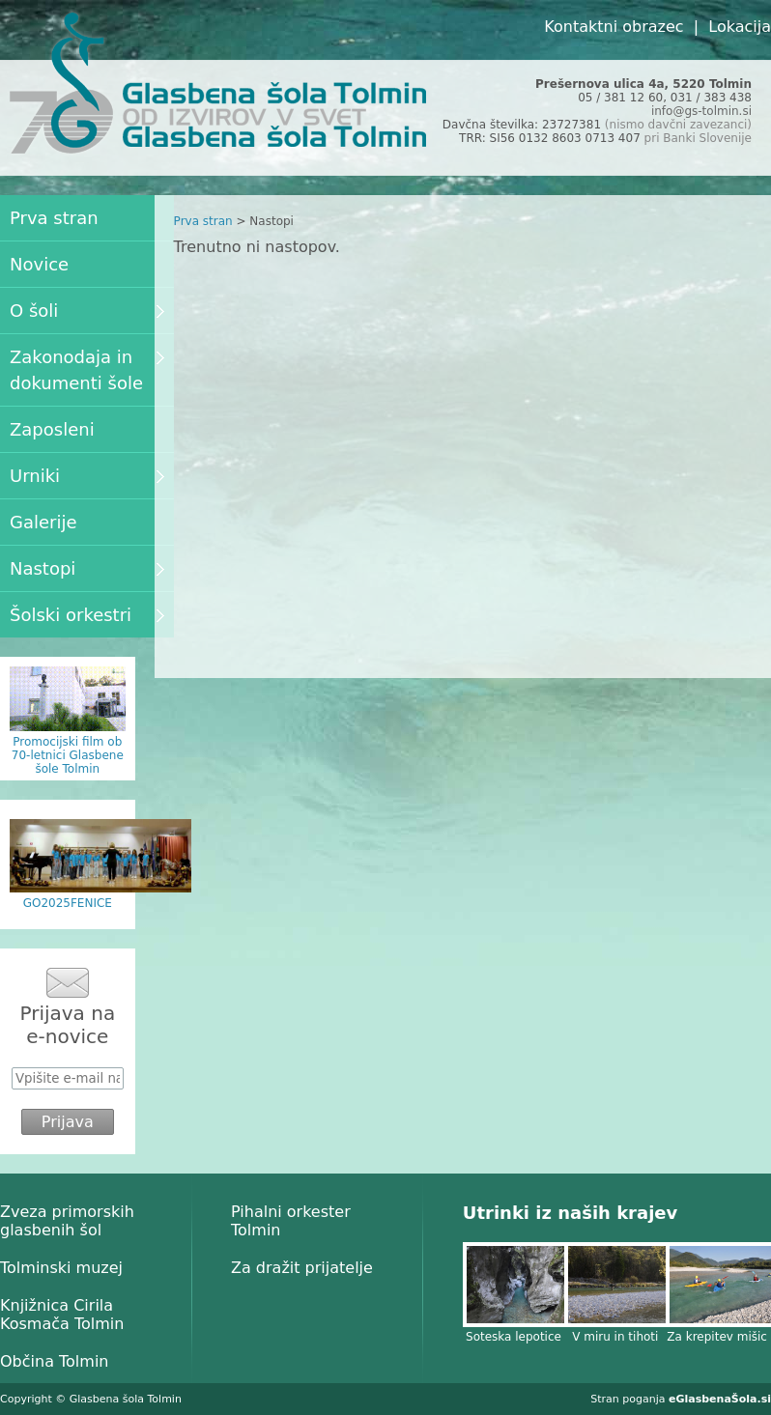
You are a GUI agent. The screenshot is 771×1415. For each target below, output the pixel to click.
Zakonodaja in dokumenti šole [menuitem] (87, 370)
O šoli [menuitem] (87, 310)
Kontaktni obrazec (613, 26)
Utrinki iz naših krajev (570, 1213)
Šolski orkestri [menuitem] (87, 615)
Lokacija (739, 26)
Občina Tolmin (54, 1361)
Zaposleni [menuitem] (52, 429)
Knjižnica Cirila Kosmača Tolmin (62, 1314)
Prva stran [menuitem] (54, 218)
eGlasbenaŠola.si (720, 1399)
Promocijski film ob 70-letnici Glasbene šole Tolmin (68, 755)
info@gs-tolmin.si (701, 111)
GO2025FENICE (67, 903)
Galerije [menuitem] (43, 522)
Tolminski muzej (61, 1268)
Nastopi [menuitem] (87, 568)
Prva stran (203, 221)
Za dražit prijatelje (302, 1268)
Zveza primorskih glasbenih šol (67, 1221)
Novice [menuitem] (39, 264)
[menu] (87, 416)
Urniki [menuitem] (87, 476)
